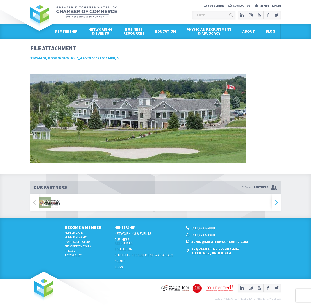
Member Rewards (76, 237)
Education (165, 31)
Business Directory (77, 242)
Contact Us (241, 6)
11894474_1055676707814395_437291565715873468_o (74, 58)
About (248, 31)
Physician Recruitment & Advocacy (209, 31)
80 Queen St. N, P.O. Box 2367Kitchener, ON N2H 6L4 (215, 250)
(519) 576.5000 (203, 228)
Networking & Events (100, 31)
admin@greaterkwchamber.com (219, 242)
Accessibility (73, 255)
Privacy (70, 251)
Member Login (270, 6)
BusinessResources (133, 31)
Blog (270, 31)
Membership (66, 31)
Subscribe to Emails (78, 246)
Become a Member (83, 227)
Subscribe (216, 6)
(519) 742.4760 (203, 235)
